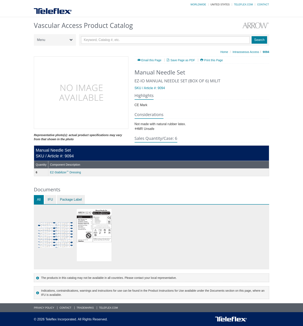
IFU (50, 199)
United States (220, 4)
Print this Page (213, 60)
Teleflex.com (243, 4)
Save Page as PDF (182, 60)
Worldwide (198, 4)
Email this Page (151, 60)
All (39, 199)
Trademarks (85, 307)
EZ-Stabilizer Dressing (65, 172)
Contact (263, 4)
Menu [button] (55, 40)
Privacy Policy (44, 307)
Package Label (71, 199)
